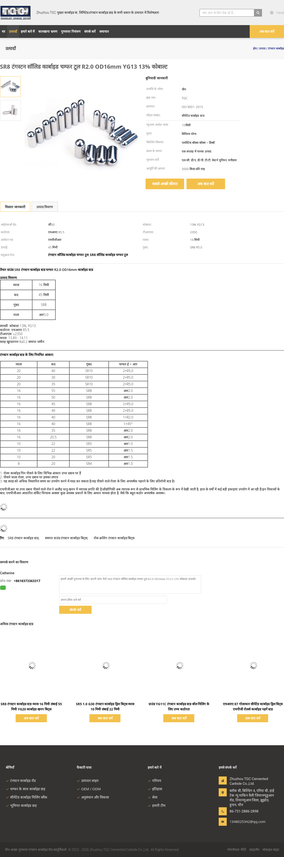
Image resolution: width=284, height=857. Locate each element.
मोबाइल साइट (270, 849)
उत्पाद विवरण (44, 207)
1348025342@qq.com (244, 821)
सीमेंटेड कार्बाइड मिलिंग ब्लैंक (26, 797)
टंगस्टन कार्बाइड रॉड (21, 780)
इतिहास (155, 788)
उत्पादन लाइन (87, 780)
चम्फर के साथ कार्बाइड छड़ (25, 788)
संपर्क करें (75, 609)
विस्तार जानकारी (15, 207)
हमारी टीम (156, 805)
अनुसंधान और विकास (93, 797)
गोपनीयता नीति (236, 849)
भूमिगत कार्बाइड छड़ (21, 805)
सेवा (152, 797)
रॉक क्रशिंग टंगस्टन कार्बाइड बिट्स (114, 538)
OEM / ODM (89, 788)
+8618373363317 (27, 581)
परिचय (154, 780)
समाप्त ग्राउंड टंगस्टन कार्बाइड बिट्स (66, 538)
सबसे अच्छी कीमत (165, 183)
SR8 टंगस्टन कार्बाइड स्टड (23, 538)
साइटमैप (254, 849)
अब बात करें (266, 31)
